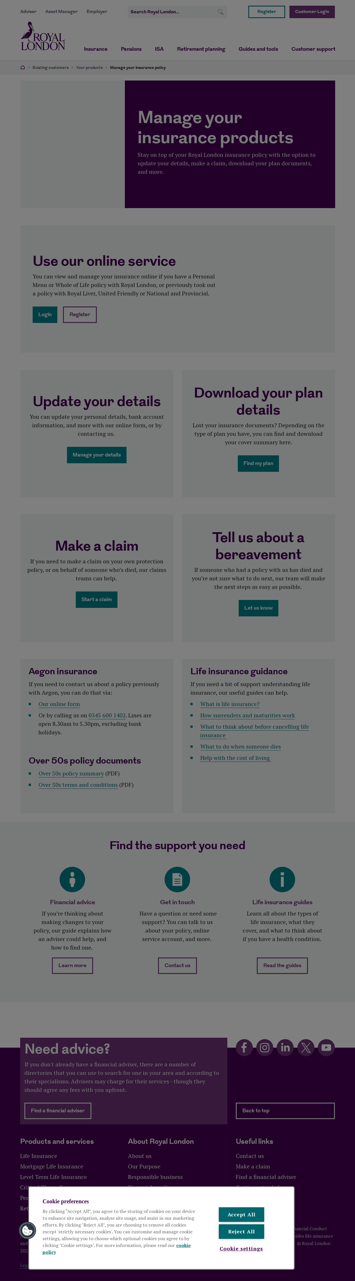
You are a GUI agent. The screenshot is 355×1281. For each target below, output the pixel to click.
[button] (27, 1230)
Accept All (241, 1214)
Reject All (241, 1231)
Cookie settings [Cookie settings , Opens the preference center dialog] (241, 1248)
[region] (161, 1228)
